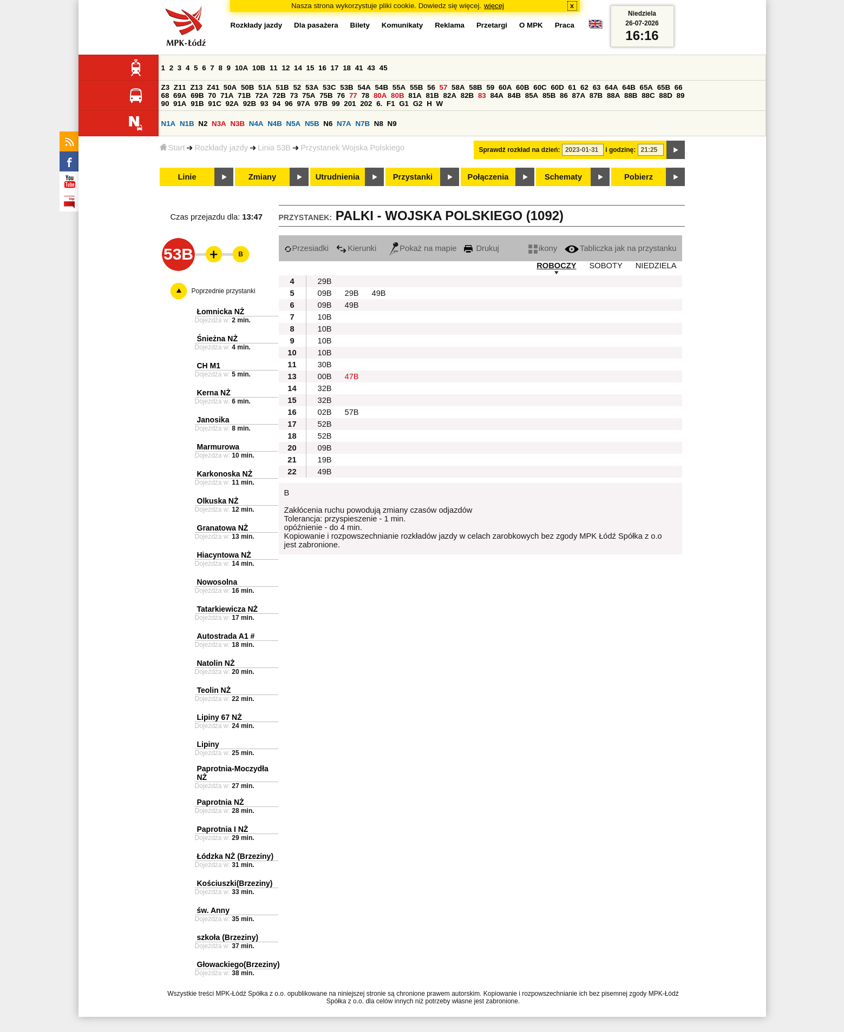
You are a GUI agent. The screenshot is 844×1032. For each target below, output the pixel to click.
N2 (202, 124)
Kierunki (356, 248)
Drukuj (481, 248)
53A (311, 87)
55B (416, 87)
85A (531, 95)
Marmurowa (218, 446)
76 (341, 95)
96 (289, 104)
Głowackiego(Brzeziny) (238, 964)
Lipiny (208, 744)
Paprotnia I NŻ (222, 829)
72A (261, 95)
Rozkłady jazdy (221, 147)
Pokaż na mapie (422, 248)
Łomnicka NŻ (221, 311)
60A (505, 87)
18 (347, 68)
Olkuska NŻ (218, 501)
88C (648, 95)
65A (645, 87)
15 (310, 68)
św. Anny (213, 910)
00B (325, 376)
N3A (219, 124)
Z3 (165, 87)
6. (379, 104)
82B (467, 95)
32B (325, 388)
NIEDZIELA (656, 265)
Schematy (563, 177)
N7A (344, 124)
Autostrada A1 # (226, 636)
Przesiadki (306, 248)
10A (241, 68)
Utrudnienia (337, 177)
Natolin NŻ (216, 663)
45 (384, 68)
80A (380, 95)
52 (297, 87)
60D (557, 87)
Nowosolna (217, 582)
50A (230, 87)
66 (679, 87)
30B (325, 364)
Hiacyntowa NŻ (224, 555)
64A (611, 87)
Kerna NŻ (214, 392)
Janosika (213, 419)
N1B (187, 124)
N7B (362, 124)
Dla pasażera (316, 25)
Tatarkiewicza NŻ (227, 609)
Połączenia (488, 177)
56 (431, 87)
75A (308, 95)
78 (365, 95)
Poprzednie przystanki (224, 291)
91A (179, 104)
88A (613, 95)
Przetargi (491, 25)
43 (371, 68)
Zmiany (262, 177)
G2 (418, 104)
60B (522, 87)
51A (264, 87)
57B (352, 412)
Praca (564, 25)
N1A (168, 124)
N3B (237, 124)
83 (482, 95)
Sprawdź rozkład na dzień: (519, 150)
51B (282, 87)
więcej (494, 6)
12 (286, 68)
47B (352, 376)
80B (397, 95)
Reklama (449, 25)
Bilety (360, 25)
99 (336, 104)
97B (321, 104)
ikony (542, 248)
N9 (392, 124)
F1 (391, 104)
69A (179, 95)
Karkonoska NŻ (225, 473)
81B (432, 95)
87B (596, 95)
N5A (293, 124)
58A (458, 87)
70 (212, 95)
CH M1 (209, 365)
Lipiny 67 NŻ (219, 717)
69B (197, 95)
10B (258, 68)
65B (663, 87)
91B (197, 104)
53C (329, 87)
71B (244, 95)
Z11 (180, 87)
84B (514, 95)
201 (350, 104)
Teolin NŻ (214, 690)
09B (325, 293)
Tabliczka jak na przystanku (620, 248)
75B (325, 95)
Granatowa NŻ (222, 528)
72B (278, 95)
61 (572, 87)
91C (214, 104)
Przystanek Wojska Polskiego (352, 147)
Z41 (213, 87)
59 (490, 87)
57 (444, 87)
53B (346, 87)
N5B (312, 124)
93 (264, 104)
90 (165, 104)
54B (381, 87)
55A (398, 87)
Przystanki (413, 177)
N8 (378, 124)
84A (496, 95)
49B (379, 293)
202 (366, 104)
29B (325, 281)
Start (172, 147)
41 (359, 68)
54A (363, 87)
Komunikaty (402, 25)
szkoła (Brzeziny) (228, 937)
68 (165, 95)
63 (597, 87)
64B (628, 87)
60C (539, 87)
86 (564, 95)
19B (325, 459)
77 (353, 95)
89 (681, 95)
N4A (256, 124)
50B (247, 87)
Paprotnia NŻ (220, 802)
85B (548, 95)
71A (226, 95)
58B (475, 87)
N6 (327, 124)
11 (274, 68)
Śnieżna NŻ (217, 338)
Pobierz (638, 177)
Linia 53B (274, 147)
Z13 (196, 87)
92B (249, 104)
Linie (187, 177)
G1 (404, 104)
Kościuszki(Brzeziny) (235, 883)
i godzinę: (620, 150)
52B (325, 424)
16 (322, 68)
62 (584, 87)
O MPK (531, 25)
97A (303, 104)
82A (449, 95)
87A (578, 95)
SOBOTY (606, 265)
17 (335, 68)
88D (665, 95)
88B (630, 95)
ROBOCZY (556, 265)
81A (414, 95)
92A (232, 104)
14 (298, 68)
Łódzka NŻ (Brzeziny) (235, 856)
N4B (274, 124)
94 (276, 104)
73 (294, 95)
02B (325, 412)
